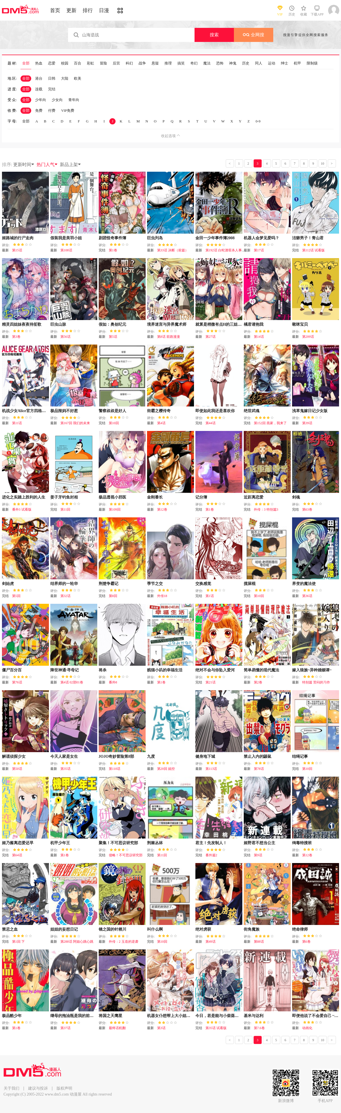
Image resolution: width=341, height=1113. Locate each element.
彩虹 (90, 63)
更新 (71, 10)
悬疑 (155, 63)
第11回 (65, 509)
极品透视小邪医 (112, 497)
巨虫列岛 (155, 238)
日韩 (51, 78)
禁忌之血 (10, 929)
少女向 (57, 100)
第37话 (65, 1028)
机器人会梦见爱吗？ (261, 238)
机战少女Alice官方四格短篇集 (28, 411)
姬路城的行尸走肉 (17, 238)
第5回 (16, 596)
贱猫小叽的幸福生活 (164, 670)
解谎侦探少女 (14, 756)
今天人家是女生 (64, 756)
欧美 (77, 78)
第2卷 (258, 682)
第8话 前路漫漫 (168, 337)
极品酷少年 (12, 1016)
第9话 (258, 855)
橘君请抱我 (253, 324)
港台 (38, 78)
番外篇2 (211, 855)
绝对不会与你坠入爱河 (215, 670)
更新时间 (24, 164)
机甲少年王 (60, 843)
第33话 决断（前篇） (172, 250)
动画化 (307, 1028)
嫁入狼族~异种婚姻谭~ (312, 670)
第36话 (307, 596)
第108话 (66, 250)
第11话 (17, 423)
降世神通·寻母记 (64, 670)
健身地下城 (205, 756)
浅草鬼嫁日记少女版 (310, 411)
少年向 (40, 100)
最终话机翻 (117, 1028)
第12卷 (162, 509)
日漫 (104, 10)
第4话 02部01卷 (71, 682)
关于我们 (11, 1088)
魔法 (207, 63)
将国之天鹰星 (110, 1016)
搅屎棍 (250, 584)
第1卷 (113, 250)
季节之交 (155, 584)
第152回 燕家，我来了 (270, 423)
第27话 (210, 337)
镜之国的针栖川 (112, 929)
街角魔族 (251, 929)
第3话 (161, 1028)
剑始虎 (8, 584)
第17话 (259, 250)
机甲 (297, 63)
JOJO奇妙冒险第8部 (116, 756)
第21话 (210, 682)
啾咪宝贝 (300, 324)
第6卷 (306, 942)
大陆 (64, 78)
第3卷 (16, 337)
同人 (258, 63)
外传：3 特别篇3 (266, 509)
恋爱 (51, 63)
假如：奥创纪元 (112, 324)
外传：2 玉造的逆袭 (123, 942)
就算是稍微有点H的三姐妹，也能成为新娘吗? (235, 324)
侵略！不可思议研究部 (126, 855)
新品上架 (70, 164)
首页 (55, 10)
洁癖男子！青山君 (308, 238)
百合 (77, 63)
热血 (38, 63)
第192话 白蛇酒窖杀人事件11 (227, 250)
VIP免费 (67, 110)
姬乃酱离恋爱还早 (17, 843)
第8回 (113, 596)
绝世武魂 (251, 411)
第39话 (307, 423)
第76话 (17, 682)
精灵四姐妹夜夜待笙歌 (21, 324)
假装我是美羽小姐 (66, 238)
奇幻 (194, 63)
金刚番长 (155, 497)
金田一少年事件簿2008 (215, 238)
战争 (142, 63)
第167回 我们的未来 (75, 423)
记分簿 (201, 497)
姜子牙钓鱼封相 (64, 497)
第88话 (259, 942)
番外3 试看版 (21, 509)
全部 (26, 63)
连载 (38, 89)
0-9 (258, 121)
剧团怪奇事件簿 (112, 238)
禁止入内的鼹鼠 (257, 756)
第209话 (308, 337)
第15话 (17, 250)
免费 (38, 110)
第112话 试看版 (313, 250)
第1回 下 (18, 942)
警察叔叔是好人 (112, 411)
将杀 (103, 670)
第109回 (115, 509)
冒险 (103, 63)
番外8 (113, 682)
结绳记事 (300, 756)
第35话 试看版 (216, 1028)
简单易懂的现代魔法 (261, 670)
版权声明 (64, 1088)
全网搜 (253, 34)
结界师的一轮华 (64, 584)
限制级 (312, 63)
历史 (245, 63)
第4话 (161, 423)
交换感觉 (203, 584)
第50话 (17, 769)
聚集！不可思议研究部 (118, 843)
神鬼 (232, 63)
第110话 (115, 769)
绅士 (284, 63)
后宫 (116, 63)
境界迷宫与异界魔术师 (166, 324)
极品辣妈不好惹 (64, 411)
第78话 (259, 769)
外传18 (162, 596)
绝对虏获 (203, 929)
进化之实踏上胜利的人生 (23, 497)
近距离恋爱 (253, 497)
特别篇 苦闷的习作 (316, 682)
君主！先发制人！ (211, 843)
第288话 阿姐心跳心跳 (76, 942)
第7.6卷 (259, 1028)
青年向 (73, 100)
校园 (64, 63)
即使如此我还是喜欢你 (215, 411)
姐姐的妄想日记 (64, 929)
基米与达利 (253, 1016)
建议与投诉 (38, 1088)
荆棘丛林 (155, 843)
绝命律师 (300, 929)
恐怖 (219, 63)
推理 (168, 63)
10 (322, 164)
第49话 (210, 942)
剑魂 (296, 497)
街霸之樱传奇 (159, 411)
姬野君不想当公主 (259, 843)
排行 (88, 10)
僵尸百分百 (12, 670)
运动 (271, 63)
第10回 (114, 423)
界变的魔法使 (304, 584)
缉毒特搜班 (302, 843)
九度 (151, 756)
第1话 (209, 596)
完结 (51, 89)
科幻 (129, 63)
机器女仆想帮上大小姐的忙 (170, 1016)
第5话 (113, 337)
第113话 (211, 769)
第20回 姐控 (166, 769)
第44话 (210, 423)
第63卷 (307, 509)
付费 (51, 110)
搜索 (214, 34)
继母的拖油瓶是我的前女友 (74, 1016)
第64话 (17, 855)
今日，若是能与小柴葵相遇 (219, 1016)
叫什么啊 (155, 929)
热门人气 (47, 164)
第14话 (259, 337)
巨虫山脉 (58, 324)
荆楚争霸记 (108, 584)
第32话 (65, 596)
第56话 (65, 337)
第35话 (65, 769)
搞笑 (181, 63)
